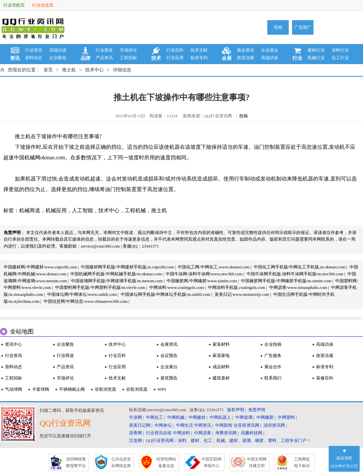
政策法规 (245, 57)
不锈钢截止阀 (72, 389)
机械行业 (316, 57)
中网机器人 (220, 417)
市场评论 (128, 50)
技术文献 (199, 50)
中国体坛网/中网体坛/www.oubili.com (82, 294)
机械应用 (56, 210)
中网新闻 (223, 425)
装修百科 (324, 378)
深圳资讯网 (274, 425)
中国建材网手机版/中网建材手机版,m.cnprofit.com (127, 266)
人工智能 (82, 210)
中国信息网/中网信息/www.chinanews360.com (86, 301)
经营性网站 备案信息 (166, 462)
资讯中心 (13, 344)
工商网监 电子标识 (302, 462)
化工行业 (340, 57)
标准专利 (199, 57)
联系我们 (272, 378)
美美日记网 (139, 425)
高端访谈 (57, 50)
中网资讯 (202, 425)
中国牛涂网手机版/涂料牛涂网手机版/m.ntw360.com (295, 273)
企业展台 (269, 50)
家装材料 (221, 344)
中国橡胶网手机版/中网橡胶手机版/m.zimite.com (286, 280)
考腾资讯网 (226, 432)
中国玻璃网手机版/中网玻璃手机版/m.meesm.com (117, 280)
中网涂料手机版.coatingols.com (236, 287)
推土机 (69, 69)
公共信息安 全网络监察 (121, 462)
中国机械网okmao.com (39, 157)
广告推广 (303, 27)
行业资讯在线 (159, 432)
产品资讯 (104, 57)
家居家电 (221, 355)
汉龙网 (135, 440)
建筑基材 (221, 378)
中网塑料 (286, 417)
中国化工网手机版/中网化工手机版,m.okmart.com (300, 266)
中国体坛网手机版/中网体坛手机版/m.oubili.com (166, 294)
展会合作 (272, 366)
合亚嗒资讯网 (246, 425)
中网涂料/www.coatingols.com (176, 287)
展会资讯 (245, 50)
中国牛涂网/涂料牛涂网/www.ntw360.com (204, 273)
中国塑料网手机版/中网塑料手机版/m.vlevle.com (100, 287)
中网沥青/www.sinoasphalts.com (298, 287)
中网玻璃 (243, 417)
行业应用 (174, 57)
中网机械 (175, 417)
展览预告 (169, 378)
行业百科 (174, 50)
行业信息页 (42, 5)
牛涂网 (135, 417)
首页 (48, 69)
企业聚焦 (57, 57)
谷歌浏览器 (105, 389)
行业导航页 (14, 5)
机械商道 (29, 210)
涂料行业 (340, 50)
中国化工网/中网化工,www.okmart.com (213, 266)
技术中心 (94, 69)
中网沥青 (202, 432)
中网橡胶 (265, 417)
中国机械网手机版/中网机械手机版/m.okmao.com (116, 273)
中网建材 (197, 417)
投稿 (278, 27)
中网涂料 (181, 432)
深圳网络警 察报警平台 (76, 462)
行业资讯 (33, 50)
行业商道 (104, 50)
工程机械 (135, 210)
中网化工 (154, 417)
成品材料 (221, 366)
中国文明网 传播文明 (257, 462)
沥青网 (135, 432)
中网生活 (184, 425)
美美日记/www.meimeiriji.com (241, 294)
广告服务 (272, 355)
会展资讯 (169, 344)
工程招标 (128, 57)
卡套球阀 (40, 389)
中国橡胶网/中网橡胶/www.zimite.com (202, 280)
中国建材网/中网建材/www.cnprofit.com (40, 266)
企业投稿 (272, 344)
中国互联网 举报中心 (211, 462)
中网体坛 (163, 425)
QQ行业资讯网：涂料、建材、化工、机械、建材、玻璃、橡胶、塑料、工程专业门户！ (228, 440)
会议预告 (169, 355)
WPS (161, 389)
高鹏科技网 (251, 432)
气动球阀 (13, 389)
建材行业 (316, 50)
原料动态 (33, 57)
